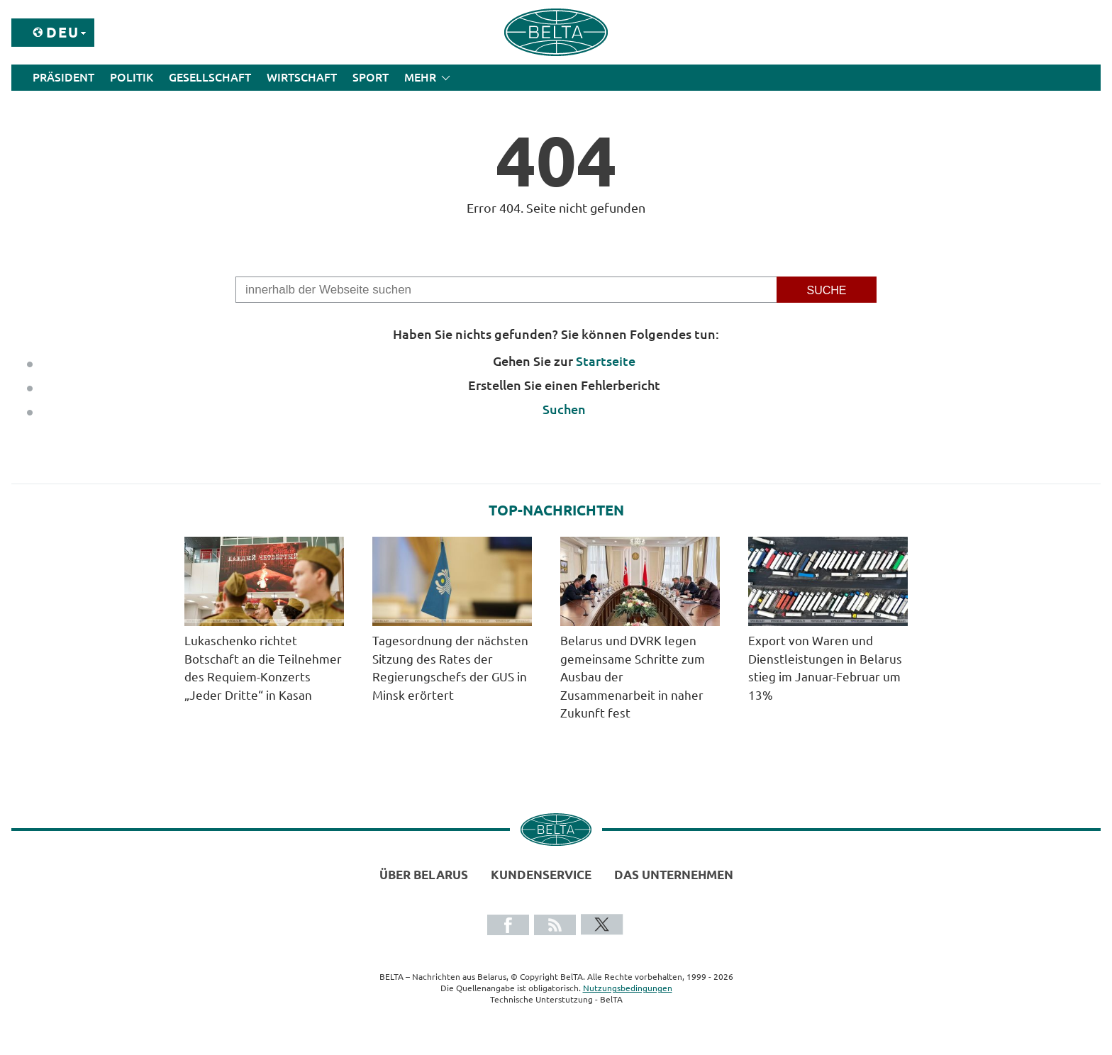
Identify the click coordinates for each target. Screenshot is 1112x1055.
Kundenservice (541, 874)
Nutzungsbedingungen (627, 988)
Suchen (564, 409)
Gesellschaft (210, 77)
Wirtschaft (302, 77)
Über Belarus (423, 874)
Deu (62, 32)
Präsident (63, 77)
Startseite (605, 361)
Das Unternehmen (673, 874)
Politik (131, 77)
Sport (370, 77)
